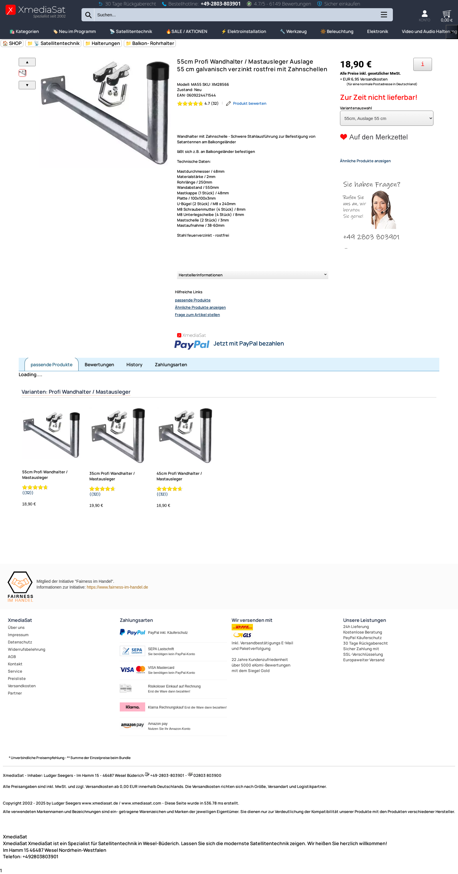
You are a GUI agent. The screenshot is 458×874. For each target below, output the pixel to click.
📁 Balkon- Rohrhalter (150, 43)
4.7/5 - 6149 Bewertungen (279, 3)
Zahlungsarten (171, 364)
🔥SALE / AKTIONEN (186, 31)
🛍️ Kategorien (24, 31)
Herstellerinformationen (201, 275)
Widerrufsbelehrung (26, 649)
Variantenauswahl (356, 108)
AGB (12, 656)
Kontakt (15, 664)
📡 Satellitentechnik (131, 31)
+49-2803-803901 (221, 3)
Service (15, 671)
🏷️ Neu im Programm (74, 31)
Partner (15, 693)
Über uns (16, 627)
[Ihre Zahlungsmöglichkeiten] (422, 64)
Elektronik (377, 31)
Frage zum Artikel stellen (197, 314)
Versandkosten (22, 685)
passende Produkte (193, 300)
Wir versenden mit (252, 620)
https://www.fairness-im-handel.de (117, 587)
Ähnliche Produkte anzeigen (200, 307)
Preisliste (17, 678)
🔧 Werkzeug (293, 31)
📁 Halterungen (102, 43)
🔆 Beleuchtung (336, 31)
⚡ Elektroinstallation (243, 31)
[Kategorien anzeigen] (383, 16)
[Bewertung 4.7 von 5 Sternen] (198, 103)
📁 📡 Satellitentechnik (53, 43)
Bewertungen (99, 364)
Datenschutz (20, 642)
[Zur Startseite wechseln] (35, 17)
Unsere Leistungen (364, 620)
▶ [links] (451, 32)
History (134, 364)
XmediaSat (20, 620)
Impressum (18, 634)
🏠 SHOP (12, 43)
